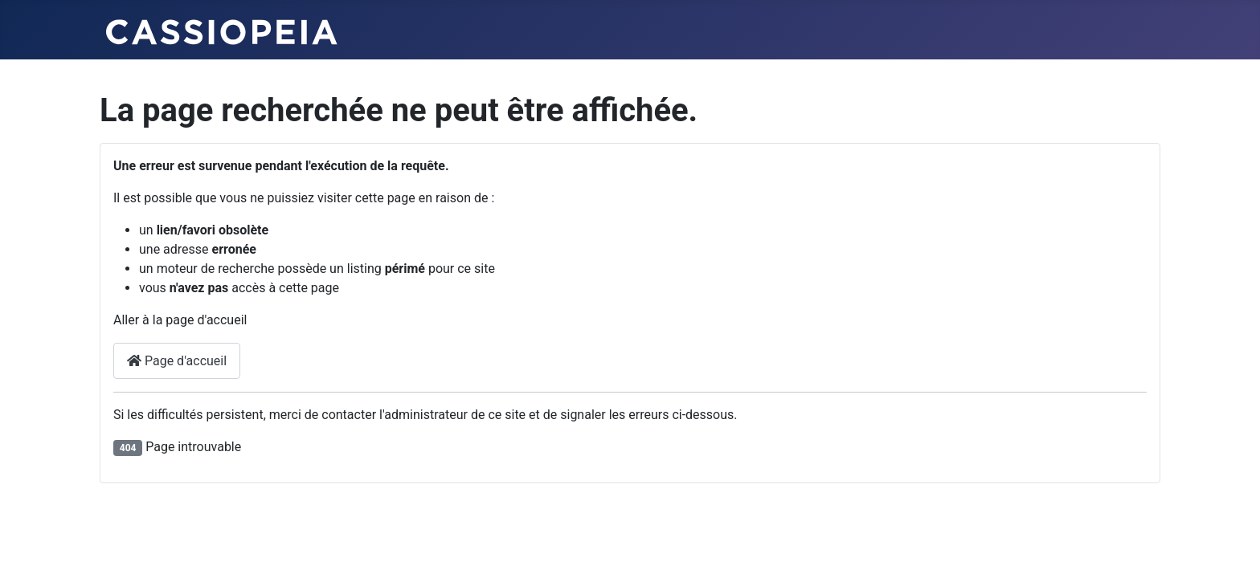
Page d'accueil (177, 360)
